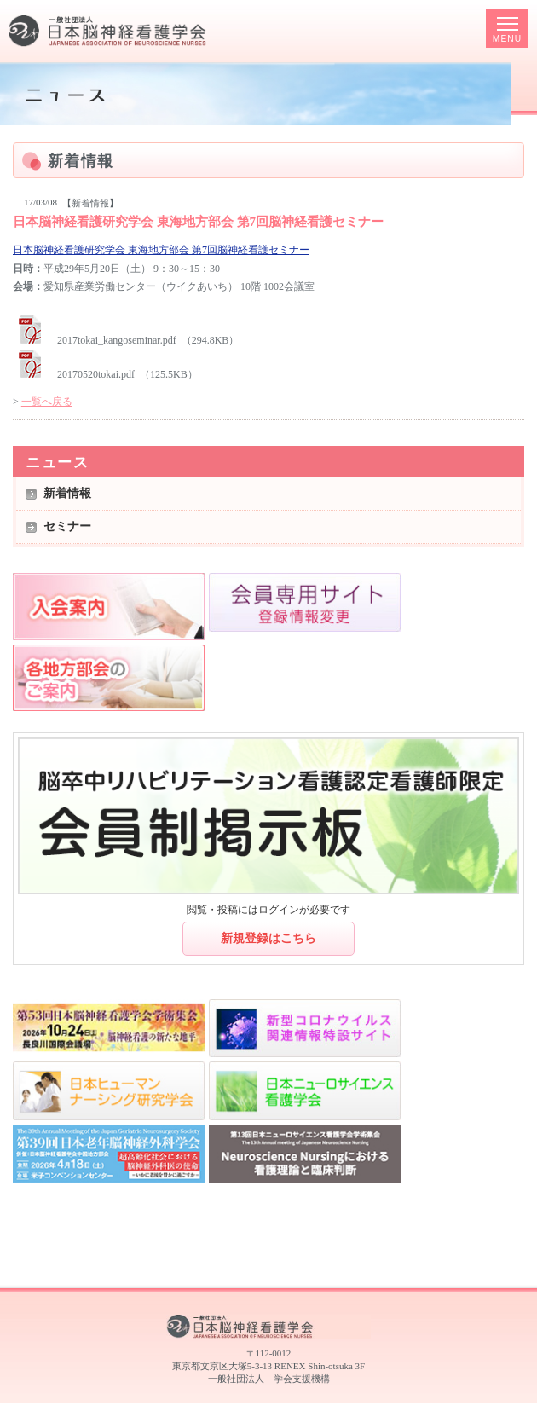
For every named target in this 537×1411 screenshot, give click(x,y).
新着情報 (67, 493)
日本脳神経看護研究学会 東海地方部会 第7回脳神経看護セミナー (161, 250)
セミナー (67, 526)
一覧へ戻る (46, 402)
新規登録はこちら (268, 938)
